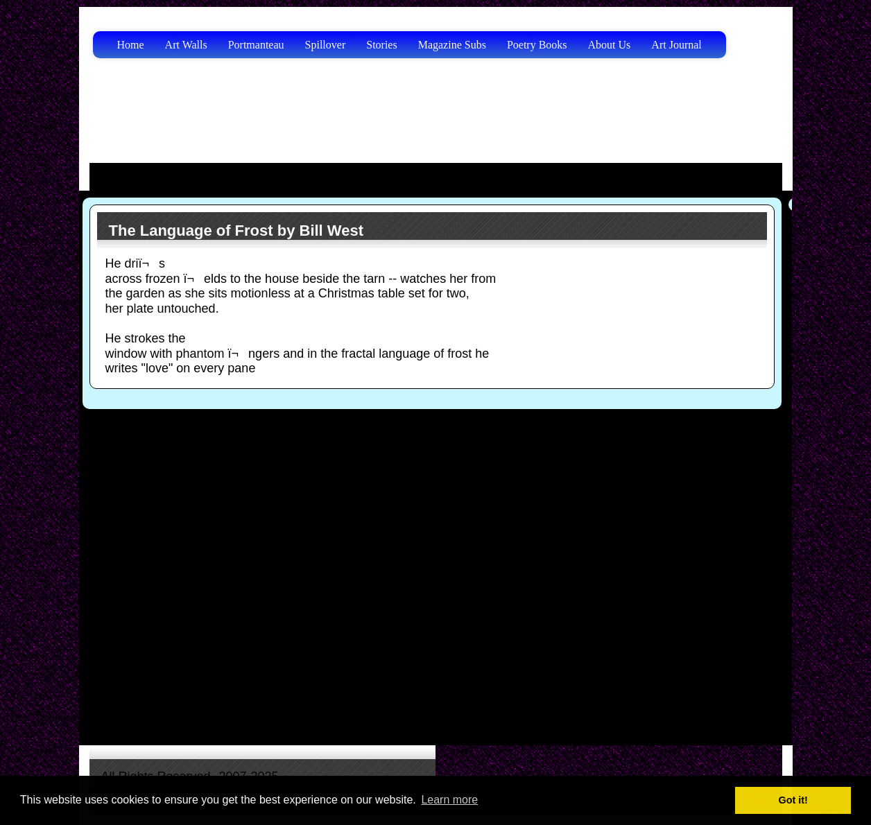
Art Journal (676, 45)
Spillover (325, 45)
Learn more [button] (449, 800)
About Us (609, 45)
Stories (381, 45)
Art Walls (186, 45)
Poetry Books (537, 45)
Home (130, 45)
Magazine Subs (452, 45)
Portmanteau (256, 45)
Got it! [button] (793, 800)
